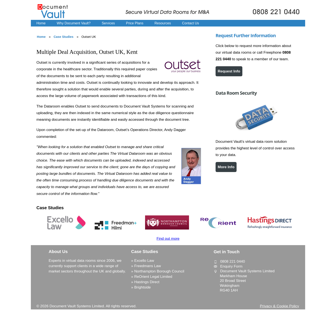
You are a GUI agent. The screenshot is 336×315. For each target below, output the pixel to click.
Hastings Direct (146, 282)
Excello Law (144, 260)
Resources (162, 23)
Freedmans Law (147, 266)
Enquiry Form (231, 266)
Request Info (229, 71)
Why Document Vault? (74, 23)
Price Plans (134, 23)
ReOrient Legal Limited (153, 276)
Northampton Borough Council (159, 271)
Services (108, 23)
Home (41, 23)
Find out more (168, 238)
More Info (226, 167)
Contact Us (190, 23)
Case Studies (63, 36)
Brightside (142, 287)
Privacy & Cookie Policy (279, 306)
